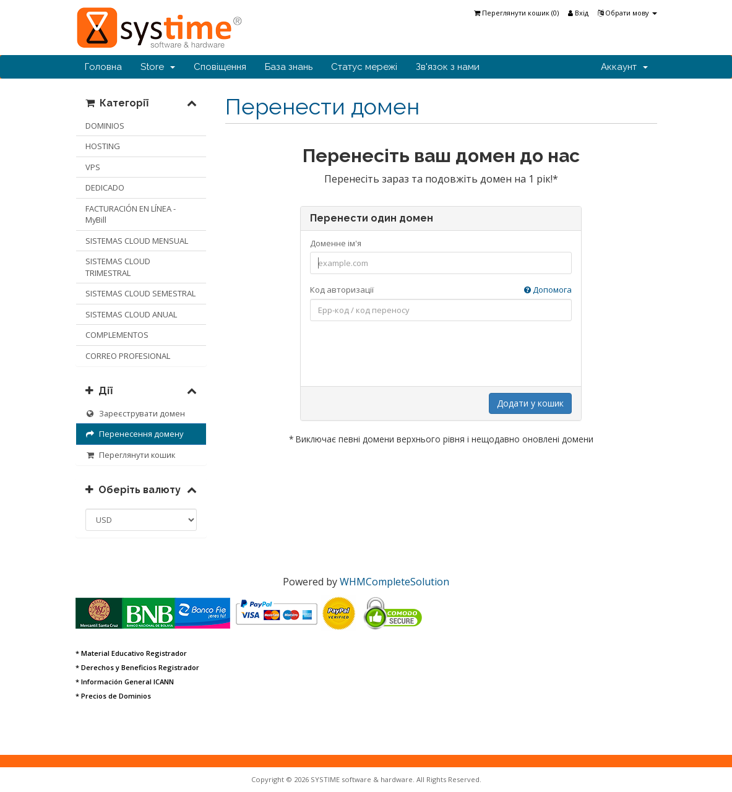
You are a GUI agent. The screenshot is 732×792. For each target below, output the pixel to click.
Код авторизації (441, 290)
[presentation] (441, 354)
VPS (92, 167)
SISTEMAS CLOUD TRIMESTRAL (117, 267)
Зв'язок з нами (448, 66)
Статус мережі (364, 66)
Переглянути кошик (130, 454)
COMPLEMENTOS (117, 334)
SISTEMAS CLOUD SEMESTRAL (140, 293)
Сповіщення (220, 66)
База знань (288, 66)
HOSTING (102, 146)
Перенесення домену (134, 433)
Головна (103, 66)
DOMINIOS (104, 125)
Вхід (578, 12)
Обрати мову (627, 12)
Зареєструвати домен (135, 413)
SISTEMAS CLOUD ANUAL (131, 314)
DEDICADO (104, 187)
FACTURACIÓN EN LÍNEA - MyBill (130, 214)
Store (157, 66)
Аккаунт (624, 66)
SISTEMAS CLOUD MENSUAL (136, 240)
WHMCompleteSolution (394, 581)
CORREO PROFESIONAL (127, 355)
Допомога (548, 289)
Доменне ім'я (335, 243)
